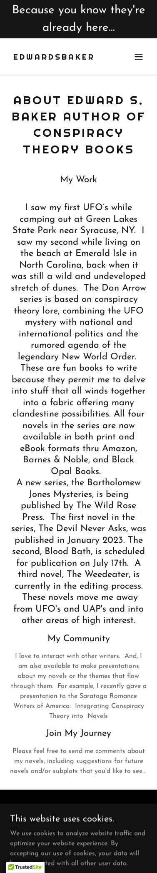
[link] (54, 58)
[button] (138, 56)
